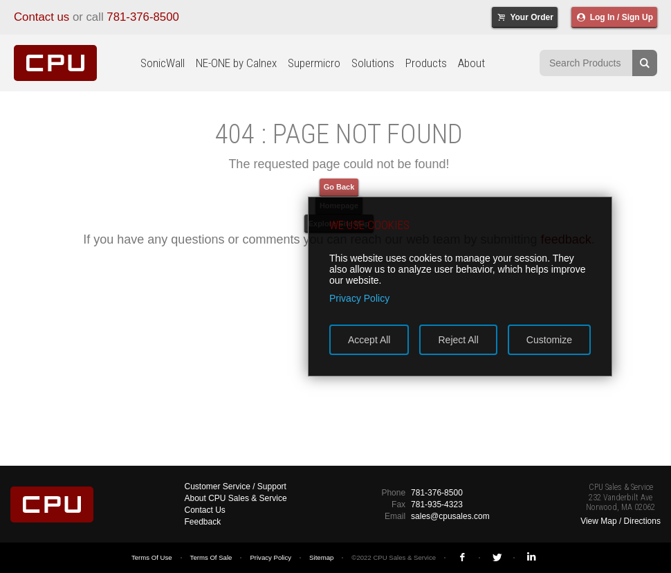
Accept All (369, 339)
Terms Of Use (151, 557)
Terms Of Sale (211, 557)
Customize (549, 339)
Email (395, 516)
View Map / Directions (620, 521)
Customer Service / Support (235, 486)
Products (426, 63)
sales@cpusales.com (450, 516)
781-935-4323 (437, 504)
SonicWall (162, 63)
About (471, 63)
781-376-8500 (143, 17)
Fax (398, 504)
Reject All (458, 339)
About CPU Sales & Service (236, 498)
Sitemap (321, 557)
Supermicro (314, 63)
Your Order (524, 17)
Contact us (41, 17)
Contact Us (205, 510)
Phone (393, 493)
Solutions (372, 63)
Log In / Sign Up (614, 17)
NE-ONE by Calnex (236, 63)
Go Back (339, 187)
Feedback (203, 522)
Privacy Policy (270, 557)
